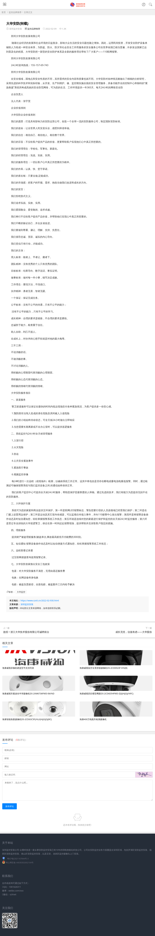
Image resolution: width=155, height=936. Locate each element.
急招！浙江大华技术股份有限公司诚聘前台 (26, 632)
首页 (4, 12)
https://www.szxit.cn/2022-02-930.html (40, 600)
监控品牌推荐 (15, 12)
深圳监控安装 (27, 604)
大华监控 (21, 591)
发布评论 (9, 806)
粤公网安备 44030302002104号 (19, 862)
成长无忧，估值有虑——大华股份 (133, 632)
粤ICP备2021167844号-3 (18, 858)
